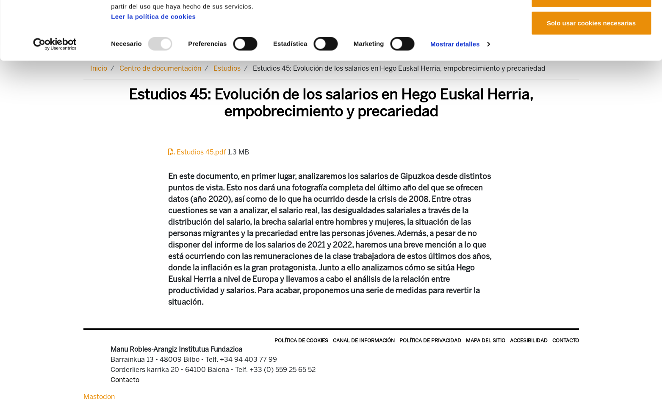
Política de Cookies (301, 341)
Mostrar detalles (455, 98)
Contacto (565, 341)
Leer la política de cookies (153, 71)
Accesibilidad (529, 341)
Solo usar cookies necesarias (591, 77)
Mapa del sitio (485, 341)
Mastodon (99, 397)
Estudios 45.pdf (198, 152)
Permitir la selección (591, 50)
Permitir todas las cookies (591, 22)
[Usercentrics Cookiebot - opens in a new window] (55, 99)
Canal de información (364, 341)
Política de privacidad (430, 341)
